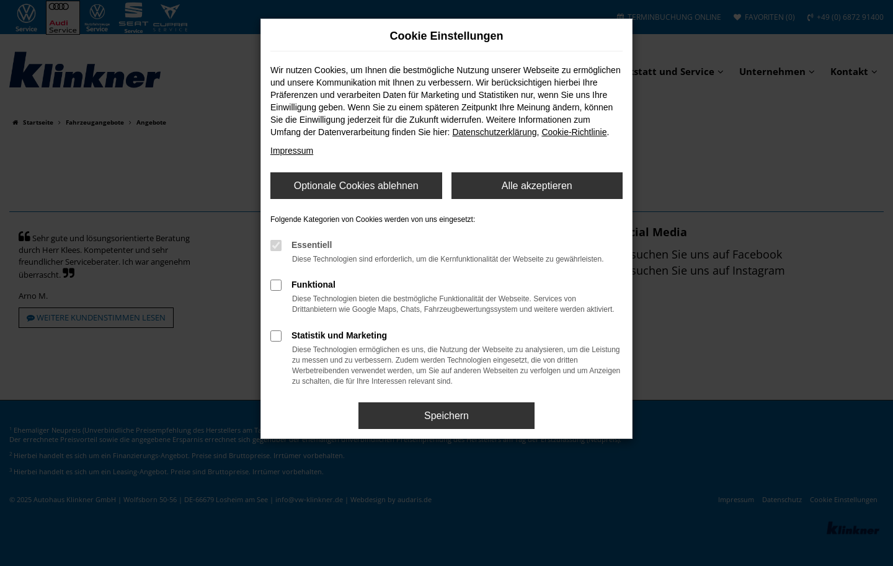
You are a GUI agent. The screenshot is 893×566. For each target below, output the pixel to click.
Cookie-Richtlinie (573, 132)
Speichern (446, 415)
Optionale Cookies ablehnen (356, 185)
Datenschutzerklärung (494, 132)
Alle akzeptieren (537, 185)
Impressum (291, 151)
